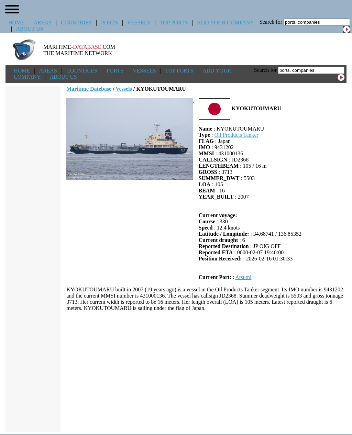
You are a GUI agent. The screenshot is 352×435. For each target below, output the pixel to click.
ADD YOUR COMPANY (225, 22)
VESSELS (139, 22)
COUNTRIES (76, 22)
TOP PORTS (174, 22)
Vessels (124, 89)
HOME (16, 22)
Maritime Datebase (88, 89)
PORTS (109, 22)
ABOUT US (29, 29)
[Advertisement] (206, 372)
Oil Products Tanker (236, 135)
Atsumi (243, 277)
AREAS (42, 22)
